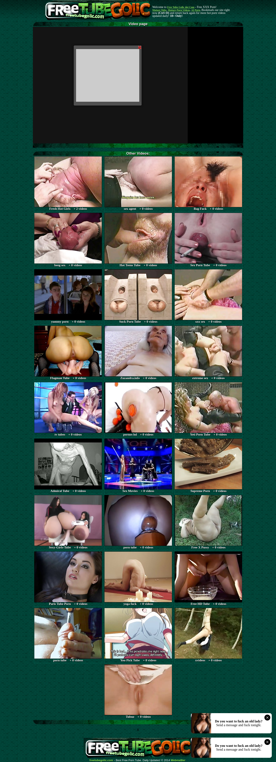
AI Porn (195, 10)
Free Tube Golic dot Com (180, 7)
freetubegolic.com (101, 760)
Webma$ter (178, 760)
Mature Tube (159, 10)
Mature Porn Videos (179, 10)
